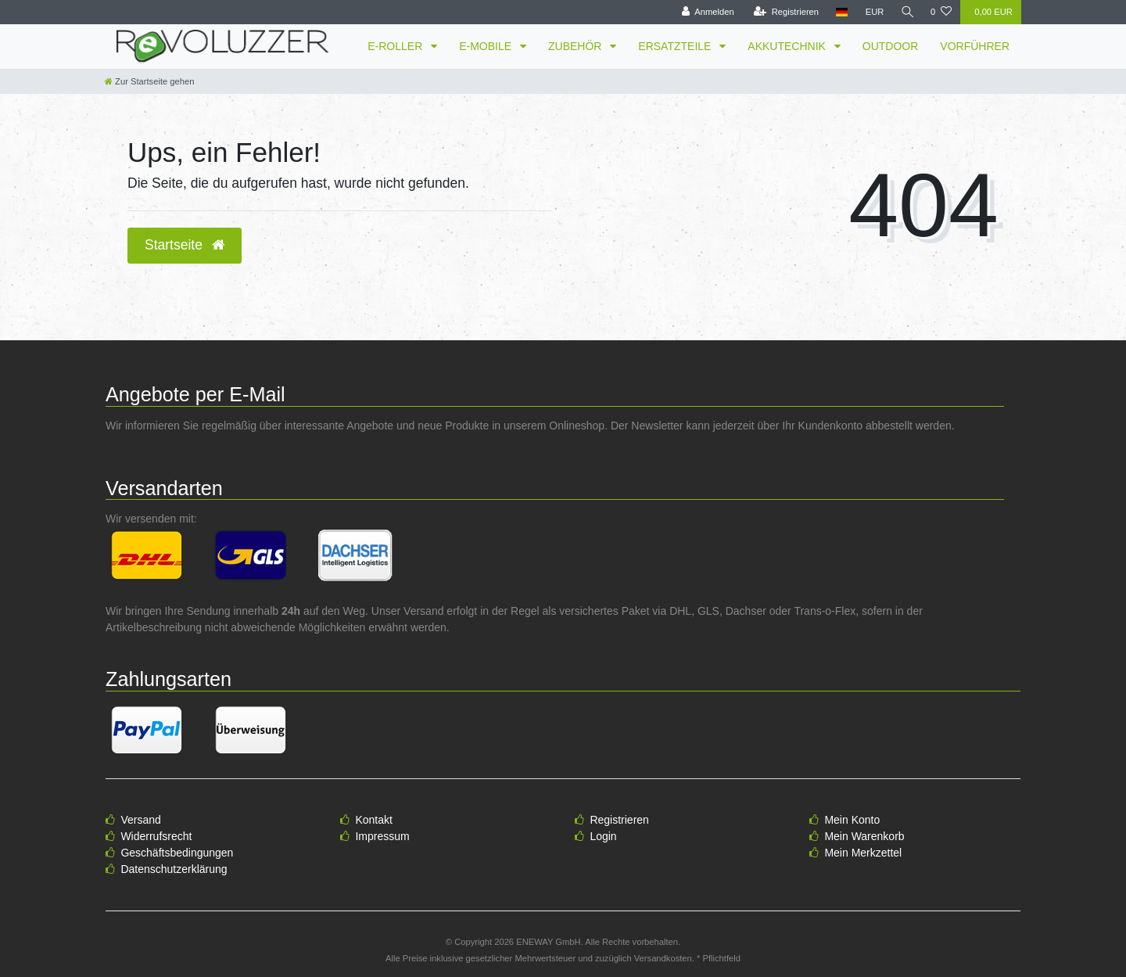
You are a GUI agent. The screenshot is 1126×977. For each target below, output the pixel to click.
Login (603, 836)
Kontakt (373, 820)
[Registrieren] (784, 12)
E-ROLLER (396, 46)
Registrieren (619, 820)
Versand (140, 820)
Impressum (382, 836)
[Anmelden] (706, 12)
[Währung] (873, 12)
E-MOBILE (487, 46)
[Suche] (906, 12)
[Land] (840, 12)
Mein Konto (852, 820)
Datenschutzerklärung (173, 869)
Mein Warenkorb (864, 836)
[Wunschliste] (941, 12)
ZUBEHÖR (576, 46)
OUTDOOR (890, 46)
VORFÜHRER (974, 46)
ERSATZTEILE (676, 46)
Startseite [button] (184, 245)
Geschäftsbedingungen (176, 852)
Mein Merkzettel (863, 852)
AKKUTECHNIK (788, 46)
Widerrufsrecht (156, 836)
